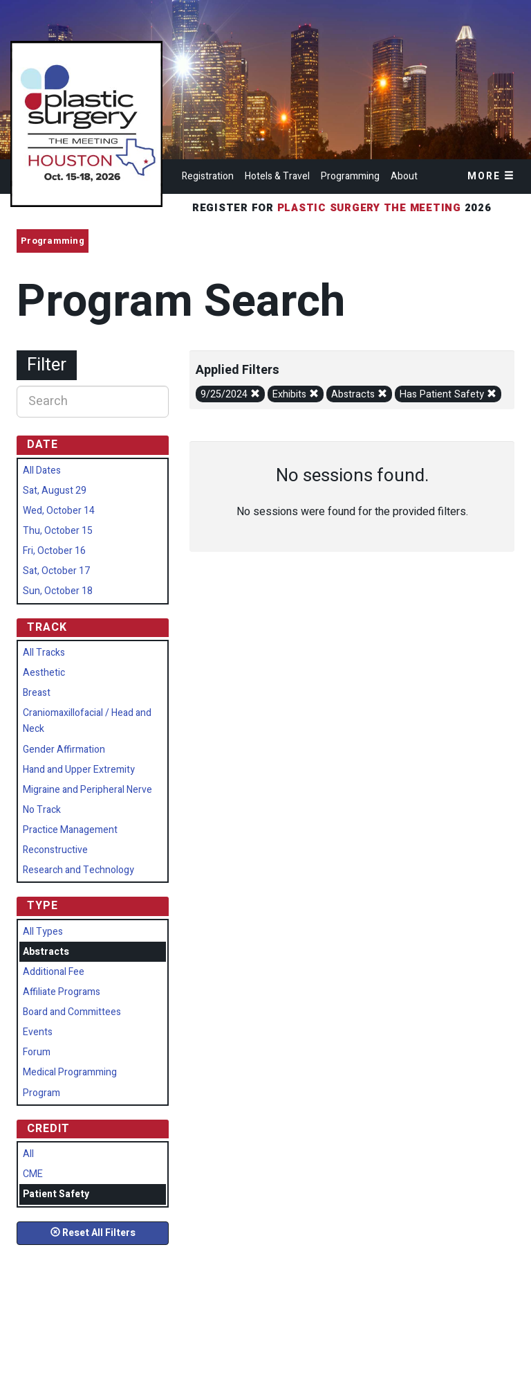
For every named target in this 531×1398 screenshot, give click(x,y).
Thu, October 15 (58, 530)
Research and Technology (78, 870)
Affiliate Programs (61, 992)
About (404, 176)
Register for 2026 (343, 207)
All (28, 1154)
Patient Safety (56, 1194)
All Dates (42, 470)
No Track (42, 810)
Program (41, 1093)
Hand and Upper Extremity (79, 769)
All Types (43, 931)
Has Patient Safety (448, 394)
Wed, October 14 (59, 510)
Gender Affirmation (64, 749)
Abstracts (359, 394)
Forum (36, 1052)
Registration (208, 176)
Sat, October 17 (56, 571)
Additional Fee (53, 972)
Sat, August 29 (54, 490)
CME (33, 1174)
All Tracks (44, 652)
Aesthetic (44, 672)
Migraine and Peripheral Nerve (87, 789)
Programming (350, 176)
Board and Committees (72, 1012)
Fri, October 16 (54, 551)
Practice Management (70, 830)
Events (38, 1032)
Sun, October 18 (58, 591)
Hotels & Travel (277, 176)
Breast (36, 692)
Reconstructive (55, 850)
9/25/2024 (230, 394)
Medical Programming (70, 1072)
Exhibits (295, 394)
